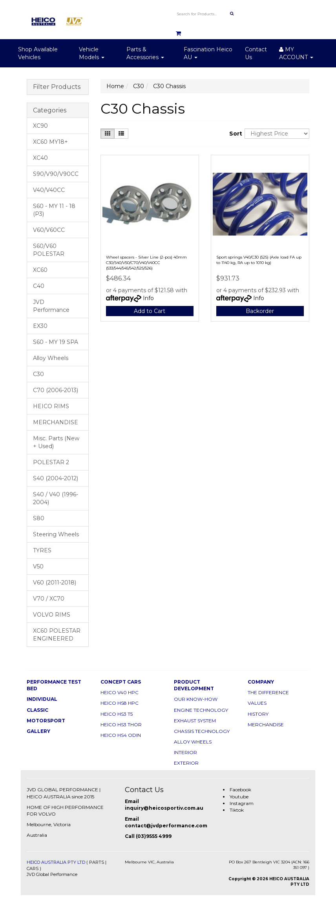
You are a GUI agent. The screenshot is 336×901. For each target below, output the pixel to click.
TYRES (42, 550)
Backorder (260, 311)
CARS (32, 868)
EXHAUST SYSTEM (195, 721)
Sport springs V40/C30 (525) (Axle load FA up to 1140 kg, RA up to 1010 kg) (258, 260)
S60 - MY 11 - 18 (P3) (54, 210)
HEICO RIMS (51, 406)
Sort (234, 133)
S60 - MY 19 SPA (55, 342)
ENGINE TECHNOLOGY (201, 710)
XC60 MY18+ (50, 141)
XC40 (40, 157)
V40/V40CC (49, 190)
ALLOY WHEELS (193, 742)
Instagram (242, 803)
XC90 (40, 125)
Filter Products (56, 86)
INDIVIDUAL (42, 699)
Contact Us (256, 53)
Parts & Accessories (145, 53)
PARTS (96, 862)
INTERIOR (185, 752)
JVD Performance (51, 306)
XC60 (40, 269)
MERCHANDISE (55, 422)
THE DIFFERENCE (268, 692)
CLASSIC (37, 710)
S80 (38, 518)
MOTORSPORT (46, 721)
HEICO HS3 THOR (121, 724)
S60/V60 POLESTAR (48, 249)
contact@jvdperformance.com (166, 826)
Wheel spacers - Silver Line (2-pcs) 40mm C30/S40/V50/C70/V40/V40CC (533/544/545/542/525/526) (146, 263)
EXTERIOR (186, 763)
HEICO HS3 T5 (116, 714)
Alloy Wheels (50, 358)
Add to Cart (149, 311)
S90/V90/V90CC (56, 173)
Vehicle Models (91, 53)
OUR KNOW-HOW (195, 699)
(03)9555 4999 (154, 836)
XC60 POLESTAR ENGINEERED (56, 634)
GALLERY (38, 731)
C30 (38, 374)
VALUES (257, 703)
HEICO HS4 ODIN (120, 735)
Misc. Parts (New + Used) (56, 442)
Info (148, 298)
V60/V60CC (49, 229)
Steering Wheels (56, 534)
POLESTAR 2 (51, 462)
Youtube (239, 797)
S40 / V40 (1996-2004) (55, 498)
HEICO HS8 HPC (119, 703)
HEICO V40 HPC (119, 692)
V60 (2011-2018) (54, 582)
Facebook (240, 789)
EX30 (40, 325)
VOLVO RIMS (51, 614)
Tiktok (237, 810)
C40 (38, 285)
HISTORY (258, 714)
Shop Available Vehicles (38, 53)
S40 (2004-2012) (55, 478)
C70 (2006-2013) (55, 390)
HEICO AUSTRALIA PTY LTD (56, 862)
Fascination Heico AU (208, 53)
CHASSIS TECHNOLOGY (202, 731)
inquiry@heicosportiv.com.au (164, 808)
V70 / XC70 (48, 598)
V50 (38, 566)
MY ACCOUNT (296, 53)
